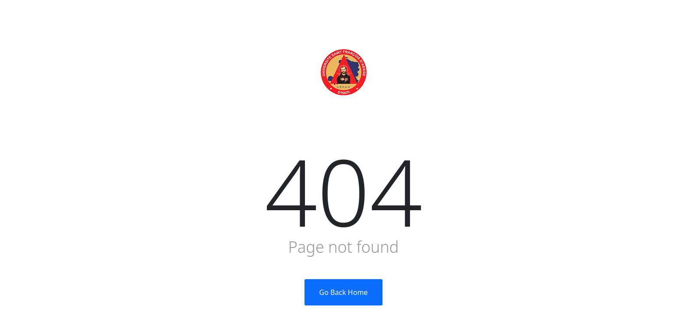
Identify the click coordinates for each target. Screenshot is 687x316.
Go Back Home (343, 292)
